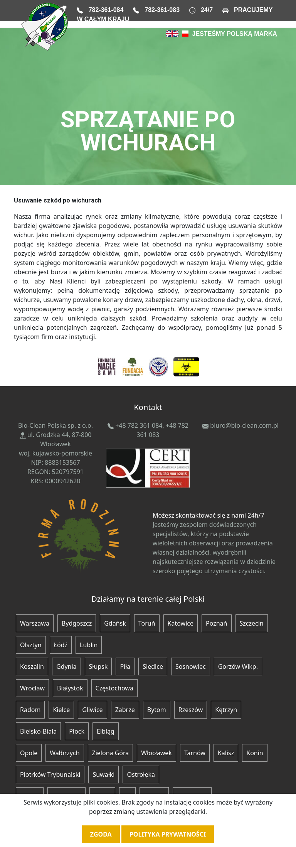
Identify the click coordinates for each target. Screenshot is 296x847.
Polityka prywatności (168, 834)
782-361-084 (106, 10)
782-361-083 (162, 10)
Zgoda (101, 834)
